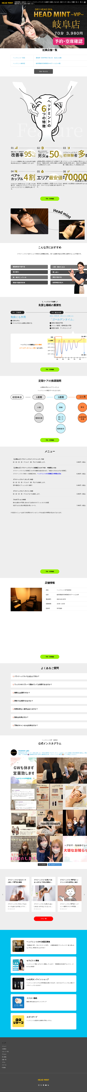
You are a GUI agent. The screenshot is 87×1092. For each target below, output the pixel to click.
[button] (3, 895)
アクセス (4, 1054)
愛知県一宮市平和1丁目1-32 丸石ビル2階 (48, 58)
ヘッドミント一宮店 (19, 58)
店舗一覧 (4, 1059)
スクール (4, 1065)
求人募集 (4, 1057)
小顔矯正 (4, 1049)
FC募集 (4, 1067)
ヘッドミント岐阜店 (19, 63)
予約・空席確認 (49, 199)
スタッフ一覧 (5, 1051)
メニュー (4, 1046)
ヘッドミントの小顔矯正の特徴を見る (49, 473)
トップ (4, 1043)
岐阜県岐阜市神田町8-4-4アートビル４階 (48, 63)
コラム (3, 1062)
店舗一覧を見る (43, 71)
